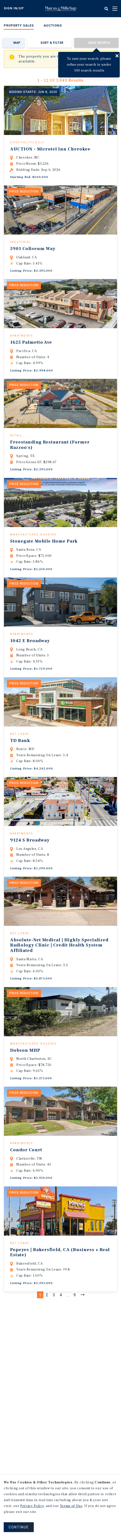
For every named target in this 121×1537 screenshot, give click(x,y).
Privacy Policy (32, 1506)
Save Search (99, 42)
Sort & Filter (51, 42)
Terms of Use (71, 1506)
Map (16, 42)
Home (60, 8)
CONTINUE (19, 1527)
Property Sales (19, 25)
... (68, 1303)
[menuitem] (19, 26)
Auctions (53, 25)
